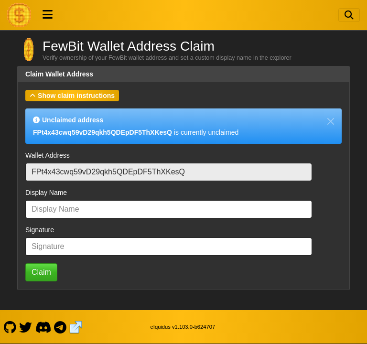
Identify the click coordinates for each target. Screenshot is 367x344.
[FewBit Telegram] (60, 327)
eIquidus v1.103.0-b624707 (183, 327)
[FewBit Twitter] (26, 327)
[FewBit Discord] (43, 327)
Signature (39, 230)
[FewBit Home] (19, 15)
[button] (72, 95)
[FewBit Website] (76, 327)
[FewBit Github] (10, 327)
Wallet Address (47, 155)
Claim (41, 272)
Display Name (46, 192)
